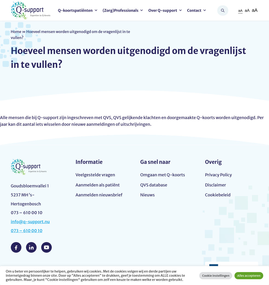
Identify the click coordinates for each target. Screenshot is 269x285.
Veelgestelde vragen (95, 174)
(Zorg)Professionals (121, 10)
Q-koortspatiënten (75, 10)
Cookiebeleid (218, 195)
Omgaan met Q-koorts (162, 174)
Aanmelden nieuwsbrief (98, 195)
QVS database (153, 185)
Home (16, 31)
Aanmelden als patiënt (97, 185)
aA (240, 10)
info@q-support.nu (30, 221)
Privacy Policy (218, 174)
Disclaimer (215, 185)
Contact (194, 10)
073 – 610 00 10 (27, 230)
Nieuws (147, 195)
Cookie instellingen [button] (215, 276)
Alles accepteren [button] (248, 276)
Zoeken (222, 10)
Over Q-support (162, 10)
